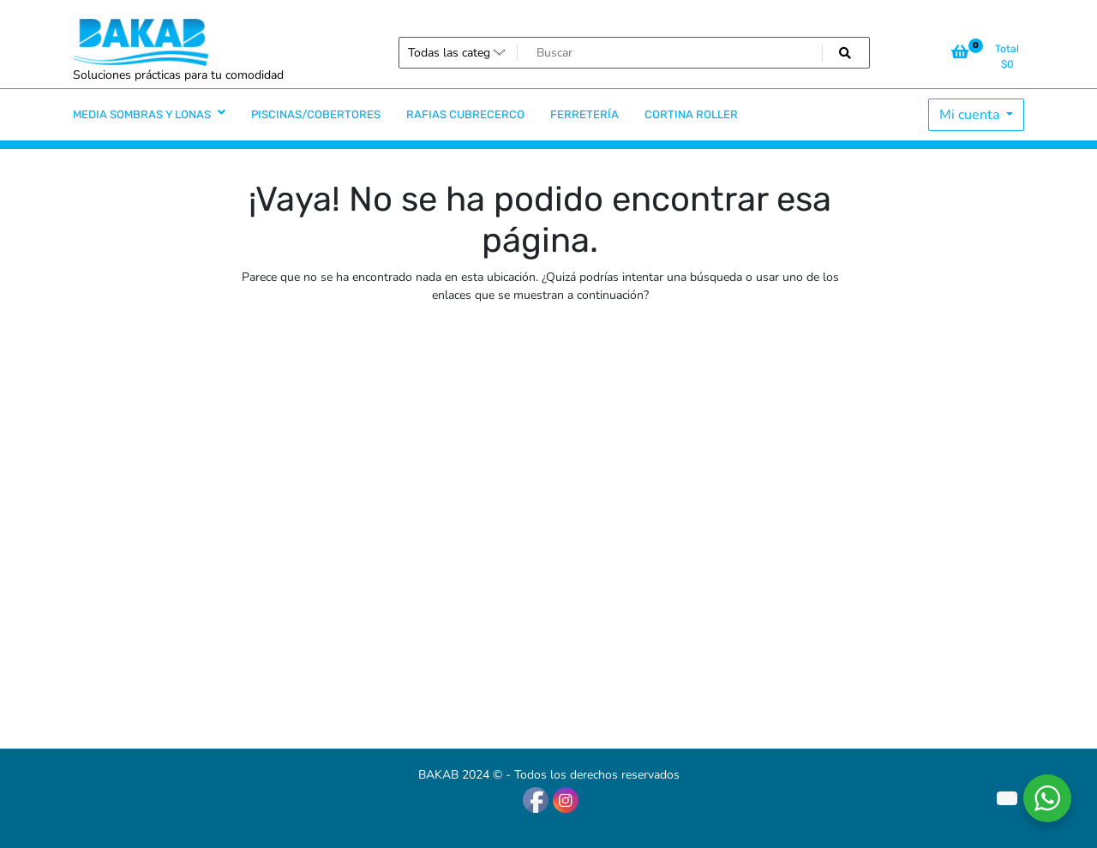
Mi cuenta (971, 114)
